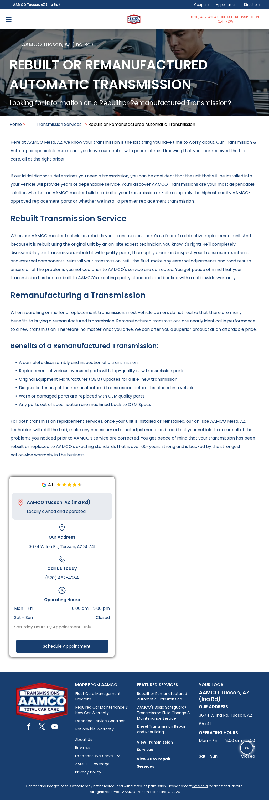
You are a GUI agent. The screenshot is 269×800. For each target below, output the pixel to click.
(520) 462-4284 (62, 578)
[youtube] (54, 727)
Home (15, 124)
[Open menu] (8, 19)
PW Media (200, 786)
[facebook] (29, 727)
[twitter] (42, 727)
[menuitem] (203, 4)
